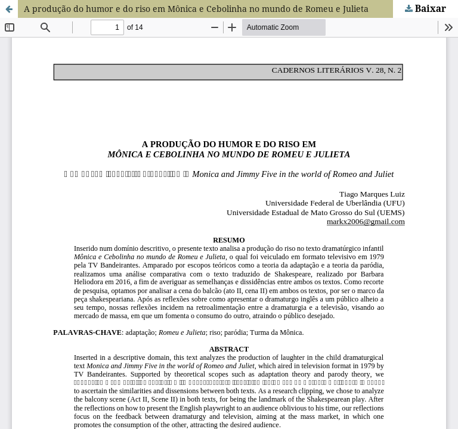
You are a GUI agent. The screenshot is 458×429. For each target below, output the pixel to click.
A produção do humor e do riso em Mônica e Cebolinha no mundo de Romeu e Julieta (196, 8)
